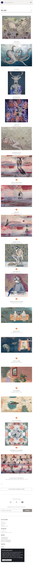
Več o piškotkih (20, 557)
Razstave (2, 546)
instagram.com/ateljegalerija (6, 541)
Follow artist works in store (17, 489)
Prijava (27, 510)
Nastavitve (8, 560)
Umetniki (2, 547)
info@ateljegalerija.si (4, 537)
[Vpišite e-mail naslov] (12, 510)
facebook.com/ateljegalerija (6, 540)
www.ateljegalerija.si (4, 538)
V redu (3, 560)
